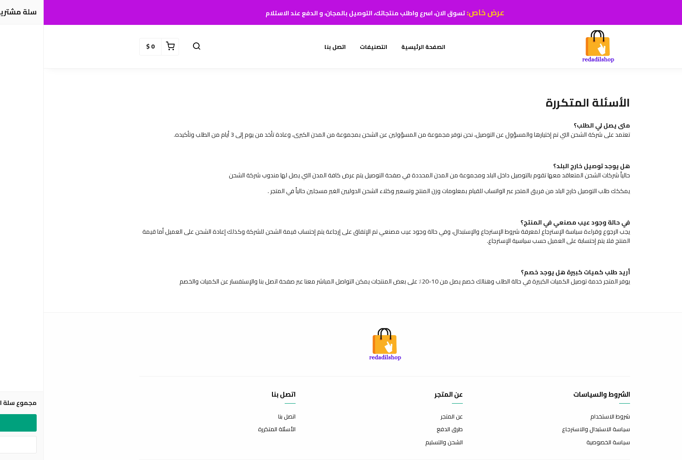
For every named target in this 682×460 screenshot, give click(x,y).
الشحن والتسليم (400, 442)
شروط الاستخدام (566, 416)
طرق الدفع (406, 429)
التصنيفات (330, 47)
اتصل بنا (291, 47)
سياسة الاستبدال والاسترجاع (552, 429)
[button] (153, 46)
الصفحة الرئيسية (380, 47)
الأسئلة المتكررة (233, 429)
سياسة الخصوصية (564, 442)
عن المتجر (408, 416)
